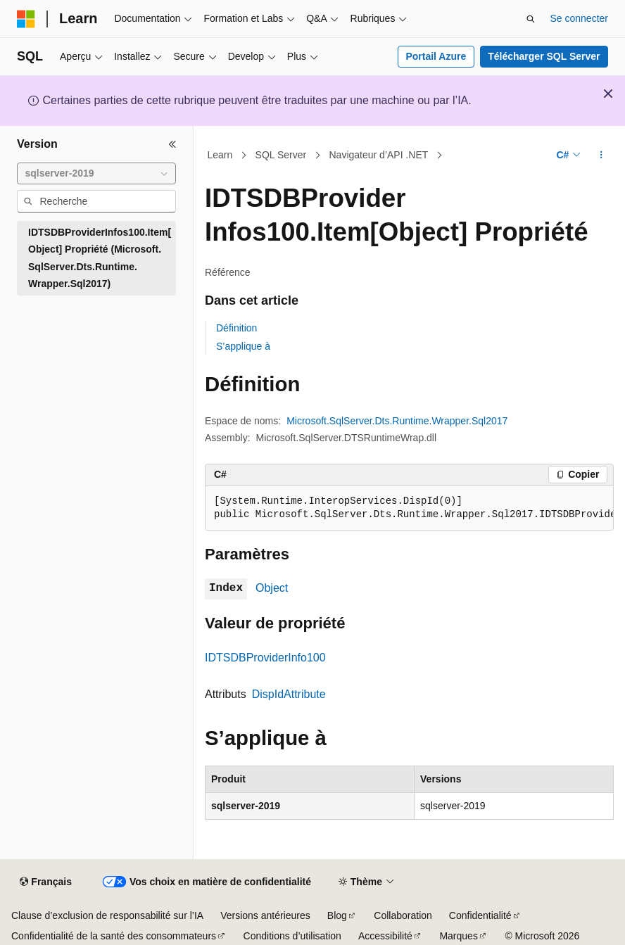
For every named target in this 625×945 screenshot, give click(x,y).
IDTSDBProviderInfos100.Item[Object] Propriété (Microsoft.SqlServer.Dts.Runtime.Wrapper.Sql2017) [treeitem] (99, 258)
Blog (337, 915)
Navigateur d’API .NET (379, 154)
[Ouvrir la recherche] (531, 19)
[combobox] (96, 174)
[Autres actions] (601, 155)
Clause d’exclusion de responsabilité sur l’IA (107, 915)
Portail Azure (435, 56)
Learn (220, 154)
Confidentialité (480, 915)
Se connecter (579, 18)
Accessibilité (385, 935)
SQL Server (281, 154)
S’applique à (243, 346)
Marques (458, 935)
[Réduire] (172, 144)
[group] (409, 508)
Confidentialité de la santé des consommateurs (113, 935)
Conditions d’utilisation (292, 935)
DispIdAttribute (289, 694)
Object (271, 588)
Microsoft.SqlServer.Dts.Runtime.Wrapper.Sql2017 (396, 420)
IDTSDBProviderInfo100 (265, 658)
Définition (236, 328)
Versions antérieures (265, 915)
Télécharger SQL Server (544, 56)
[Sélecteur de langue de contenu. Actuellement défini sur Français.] (45, 882)
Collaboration (403, 915)
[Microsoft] (26, 19)
